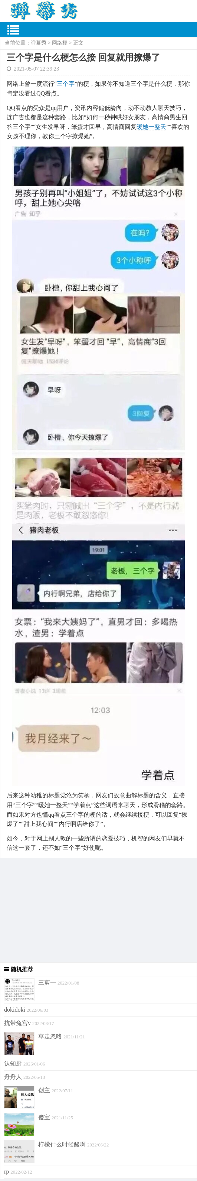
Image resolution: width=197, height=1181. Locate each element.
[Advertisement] (98, 910)
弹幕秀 (38, 43)
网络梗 (60, 43)
